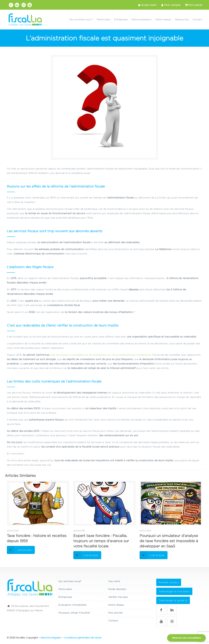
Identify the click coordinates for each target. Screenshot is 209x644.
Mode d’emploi (117, 589)
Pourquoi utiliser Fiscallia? (74, 612)
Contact (113, 620)
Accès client (146, 5)
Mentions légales (51, 637)
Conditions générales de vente (83, 637)
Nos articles (115, 612)
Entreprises (65, 597)
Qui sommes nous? (69, 581)
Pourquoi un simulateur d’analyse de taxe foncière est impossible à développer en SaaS (169, 541)
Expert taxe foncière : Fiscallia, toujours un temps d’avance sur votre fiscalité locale (101, 541)
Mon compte (170, 5)
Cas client (114, 581)
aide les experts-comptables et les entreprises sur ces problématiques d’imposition (100, 355)
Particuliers (65, 589)
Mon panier (193, 5)
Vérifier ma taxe (118, 597)
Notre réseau (116, 605)
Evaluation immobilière (72, 605)
